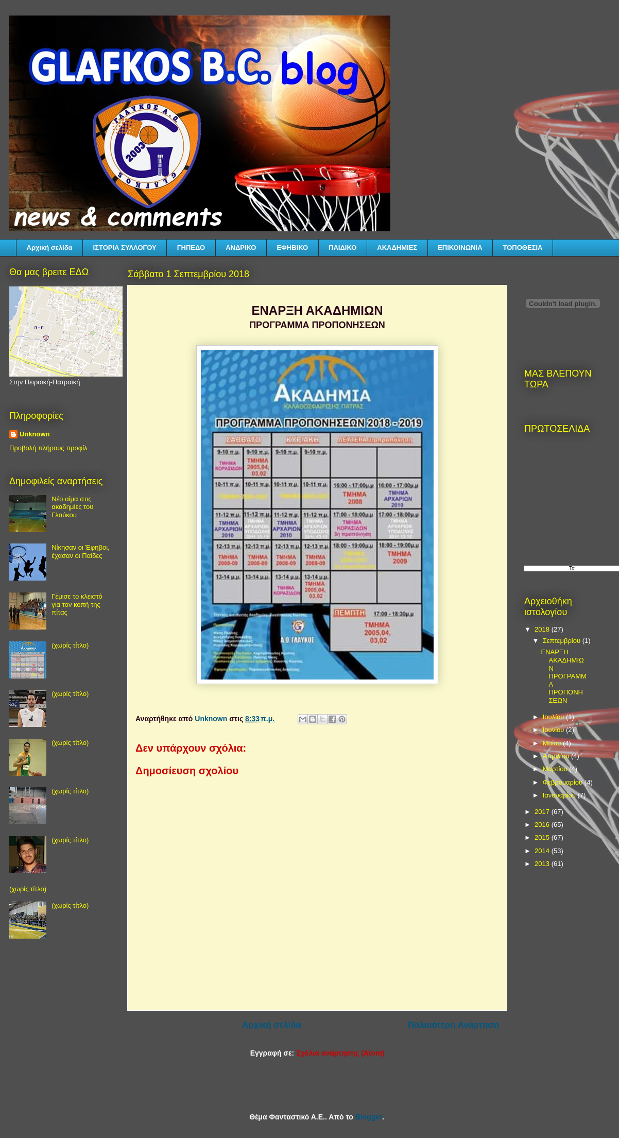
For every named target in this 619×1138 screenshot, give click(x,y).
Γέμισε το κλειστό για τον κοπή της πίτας (76, 604)
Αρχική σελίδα (50, 247)
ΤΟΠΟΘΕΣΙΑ (523, 247)
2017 (543, 812)
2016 (543, 824)
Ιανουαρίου (560, 795)
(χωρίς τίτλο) (70, 645)
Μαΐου (553, 743)
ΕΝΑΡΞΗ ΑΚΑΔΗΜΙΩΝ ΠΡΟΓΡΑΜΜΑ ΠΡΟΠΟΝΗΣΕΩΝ (563, 676)
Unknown (35, 434)
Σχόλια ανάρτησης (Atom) (340, 1053)
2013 (543, 864)
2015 (543, 837)
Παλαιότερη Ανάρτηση (453, 1025)
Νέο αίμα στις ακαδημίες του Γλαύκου (72, 507)
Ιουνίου (554, 730)
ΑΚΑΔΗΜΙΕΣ (397, 247)
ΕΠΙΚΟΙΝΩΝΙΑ (460, 247)
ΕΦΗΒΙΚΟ (292, 247)
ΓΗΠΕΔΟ (191, 247)
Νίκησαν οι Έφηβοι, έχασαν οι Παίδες (80, 551)
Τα (572, 568)
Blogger (368, 1117)
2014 (543, 851)
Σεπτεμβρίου (562, 640)
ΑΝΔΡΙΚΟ (241, 247)
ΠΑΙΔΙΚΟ (342, 247)
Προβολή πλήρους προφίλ (48, 448)
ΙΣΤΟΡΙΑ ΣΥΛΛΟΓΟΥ (125, 247)
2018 (543, 629)
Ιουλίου (554, 717)
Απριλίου (557, 756)
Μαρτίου (556, 769)
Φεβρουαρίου (563, 782)
